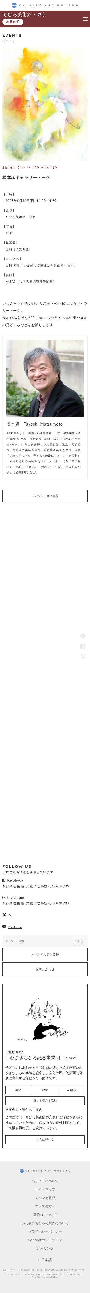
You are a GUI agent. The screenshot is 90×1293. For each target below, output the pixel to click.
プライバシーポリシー (45, 1231)
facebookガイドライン (45, 1240)
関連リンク (45, 1248)
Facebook (82, 646)
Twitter (82, 656)
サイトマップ (45, 1189)
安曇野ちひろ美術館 (53, 886)
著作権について (45, 1215)
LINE (82, 637)
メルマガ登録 (45, 1198)
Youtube (15, 927)
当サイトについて (45, 1181)
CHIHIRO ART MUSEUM (45, 5)
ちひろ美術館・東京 (25, 14)
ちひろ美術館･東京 (17, 886)
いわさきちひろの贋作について (45, 1223)
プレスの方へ (45, 1206)
